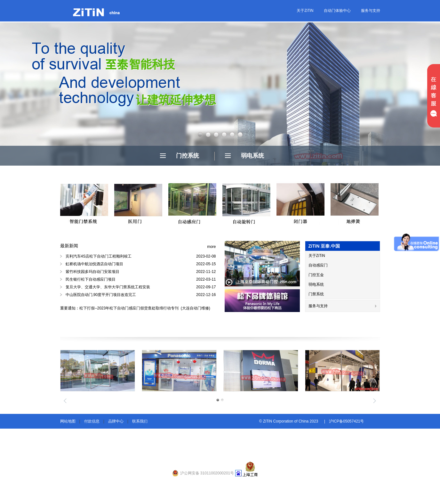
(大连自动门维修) (195, 308)
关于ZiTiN (305, 10)
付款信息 (92, 421)
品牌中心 (116, 421)
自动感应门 (318, 265)
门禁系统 (316, 294)
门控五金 (316, 275)
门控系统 (187, 155)
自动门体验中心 (337, 10)
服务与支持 (370, 10)
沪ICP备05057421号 (346, 421)
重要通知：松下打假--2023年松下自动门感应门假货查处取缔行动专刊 (120, 308)
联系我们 (140, 421)
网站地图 (68, 421)
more (211, 246)
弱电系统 (252, 155)
